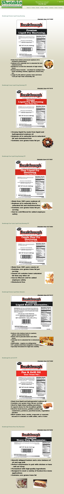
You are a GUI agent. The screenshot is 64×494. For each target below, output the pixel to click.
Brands (37, 7)
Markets (46, 7)
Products (33, 7)
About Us (29, 7)
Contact (56, 7)
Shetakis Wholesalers (11, 4)
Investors (60, 7)
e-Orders (42, 7)
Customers (51, 7)
